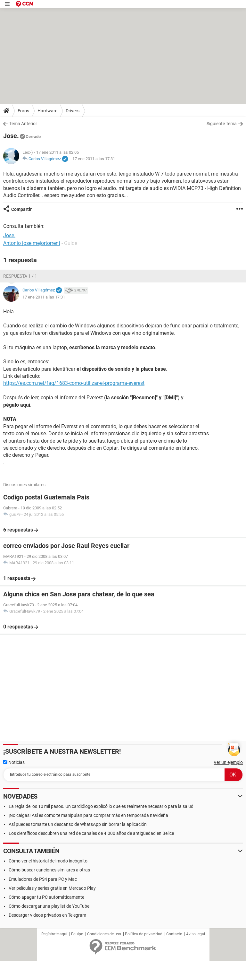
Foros (23, 110)
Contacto (174, 934)
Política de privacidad (143, 934)
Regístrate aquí (54, 934)
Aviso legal (195, 934)
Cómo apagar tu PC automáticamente (46, 897)
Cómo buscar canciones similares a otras (49, 869)
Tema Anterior (23, 123)
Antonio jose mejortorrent (31, 243)
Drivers (72, 110)
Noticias (14, 762)
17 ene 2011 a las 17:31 (93, 158)
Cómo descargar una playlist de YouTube (49, 906)
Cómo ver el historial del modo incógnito (48, 860)
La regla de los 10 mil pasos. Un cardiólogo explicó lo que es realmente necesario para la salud (101, 806)
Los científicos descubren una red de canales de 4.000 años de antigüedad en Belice (91, 833)
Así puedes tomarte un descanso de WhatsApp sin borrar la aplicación (78, 824)
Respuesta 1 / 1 (20, 276)
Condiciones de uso (104, 934)
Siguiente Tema (222, 123)
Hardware (47, 110)
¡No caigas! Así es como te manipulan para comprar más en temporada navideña (88, 815)
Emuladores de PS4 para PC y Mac (43, 879)
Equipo (77, 934)
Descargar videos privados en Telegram (47, 915)
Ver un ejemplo (228, 762)
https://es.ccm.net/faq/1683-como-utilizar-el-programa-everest (73, 383)
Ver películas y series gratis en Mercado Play (52, 888)
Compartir (21, 209)
